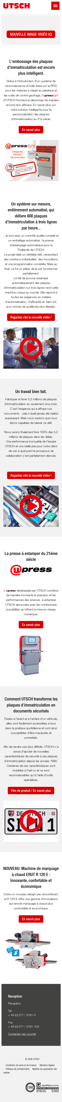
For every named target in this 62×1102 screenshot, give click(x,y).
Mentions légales (47, 1065)
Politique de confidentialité (17, 1068)
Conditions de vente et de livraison (21, 1065)
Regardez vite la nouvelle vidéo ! (31, 317)
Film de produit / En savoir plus (31, 790)
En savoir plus (31, 130)
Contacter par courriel (22, 1034)
